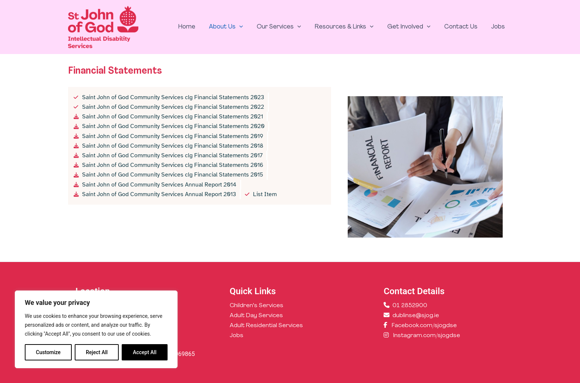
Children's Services (257, 306)
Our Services (288, 27)
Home (199, 27)
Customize (48, 352)
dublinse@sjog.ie (415, 316)
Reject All (97, 352)
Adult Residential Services (267, 326)
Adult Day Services (256, 316)
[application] (250, 27)
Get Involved (413, 27)
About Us (237, 27)
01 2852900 (409, 306)
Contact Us (463, 27)
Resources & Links (351, 27)
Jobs (499, 27)
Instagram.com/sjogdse (427, 336)
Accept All (144, 352)
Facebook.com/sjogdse (424, 326)
